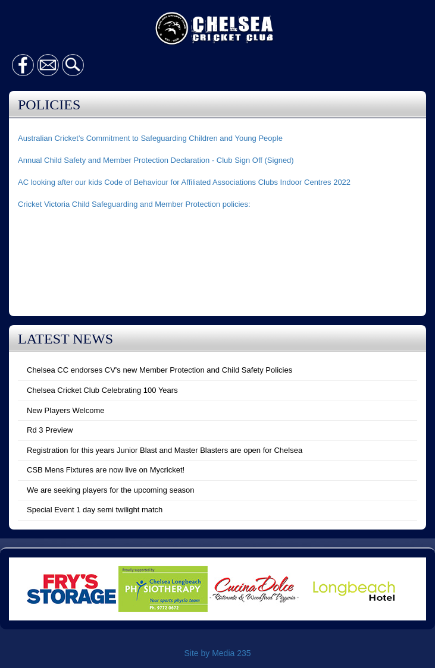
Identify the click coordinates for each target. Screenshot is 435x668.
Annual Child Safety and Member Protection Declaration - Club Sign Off (140, 160)
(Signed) (278, 160)
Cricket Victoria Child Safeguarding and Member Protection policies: (134, 204)
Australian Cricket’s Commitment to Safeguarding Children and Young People (150, 138)
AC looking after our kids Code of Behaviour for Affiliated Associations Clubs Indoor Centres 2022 (184, 182)
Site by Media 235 (217, 653)
